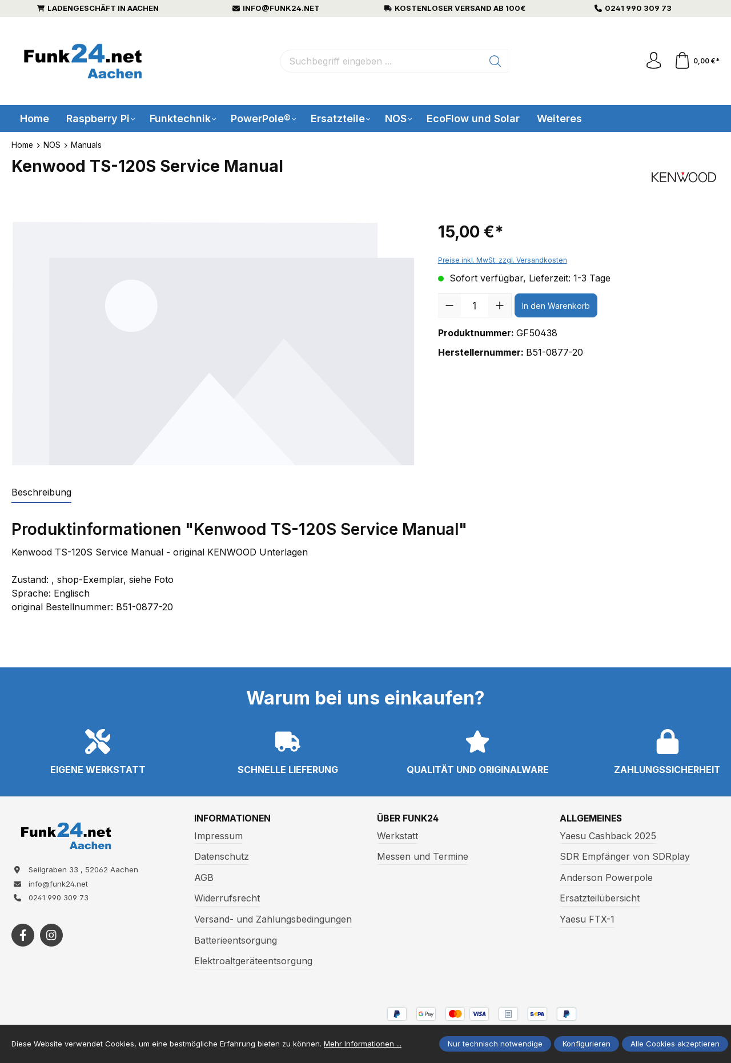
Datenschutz (221, 856)
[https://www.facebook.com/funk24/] (22, 935)
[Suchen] (495, 61)
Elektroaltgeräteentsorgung (253, 961)
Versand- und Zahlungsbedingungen (273, 919)
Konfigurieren (586, 1043)
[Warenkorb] (696, 61)
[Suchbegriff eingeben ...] (381, 61)
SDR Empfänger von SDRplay (625, 856)
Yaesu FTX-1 (587, 919)
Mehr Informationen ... (362, 1043)
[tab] (41, 492)
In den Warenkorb (556, 306)
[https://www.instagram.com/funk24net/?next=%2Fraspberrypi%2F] (51, 935)
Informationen (233, 818)
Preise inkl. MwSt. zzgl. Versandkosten (502, 260)
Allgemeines (592, 818)
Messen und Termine (422, 856)
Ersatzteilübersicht (600, 898)
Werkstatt (397, 835)
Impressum (218, 835)
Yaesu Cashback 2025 (608, 835)
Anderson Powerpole (606, 877)
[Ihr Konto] (653, 61)
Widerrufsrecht (227, 898)
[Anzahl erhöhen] (499, 305)
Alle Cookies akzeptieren (675, 1043)
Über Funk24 (408, 818)
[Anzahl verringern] (449, 305)
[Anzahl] (474, 305)
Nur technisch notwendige (495, 1043)
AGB (204, 877)
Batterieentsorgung (235, 940)
